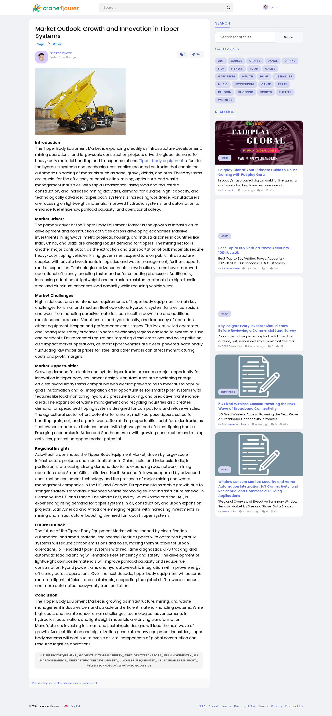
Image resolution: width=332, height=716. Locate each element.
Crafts (255, 61)
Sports (266, 92)
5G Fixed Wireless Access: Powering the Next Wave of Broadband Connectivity (256, 406)
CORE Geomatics (231, 346)
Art (221, 61)
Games (270, 69)
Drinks (290, 61)
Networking (244, 84)
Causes (236, 61)
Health (247, 76)
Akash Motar (229, 511)
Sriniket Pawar (61, 53)
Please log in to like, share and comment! (64, 683)
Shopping (245, 92)
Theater (285, 92)
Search (289, 37)
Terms (226, 706)
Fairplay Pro (228, 190)
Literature (283, 76)
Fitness (237, 69)
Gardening (226, 76)
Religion (224, 92)
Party (282, 84)
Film (221, 69)
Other (57, 44)
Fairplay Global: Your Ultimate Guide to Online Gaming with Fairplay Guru (257, 172)
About (214, 706)
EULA (202, 706)
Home (264, 76)
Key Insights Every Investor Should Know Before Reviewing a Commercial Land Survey (257, 328)
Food (254, 69)
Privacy (240, 706)
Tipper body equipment (161, 160)
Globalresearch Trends (235, 424)
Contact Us (294, 706)
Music (223, 84)
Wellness (225, 100)
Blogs (40, 44)
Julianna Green (230, 268)
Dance (273, 61)
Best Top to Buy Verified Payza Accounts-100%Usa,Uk (254, 250)
